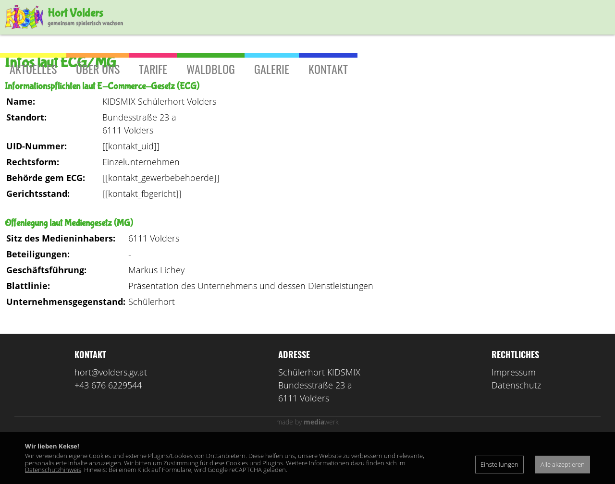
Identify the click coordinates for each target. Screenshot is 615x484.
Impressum (514, 414)
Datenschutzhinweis (53, 469)
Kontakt (328, 68)
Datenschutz (516, 427)
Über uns (98, 68)
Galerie (271, 68)
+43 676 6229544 (108, 427)
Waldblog (210, 68)
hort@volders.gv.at (110, 414)
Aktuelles (33, 68)
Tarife (153, 68)
